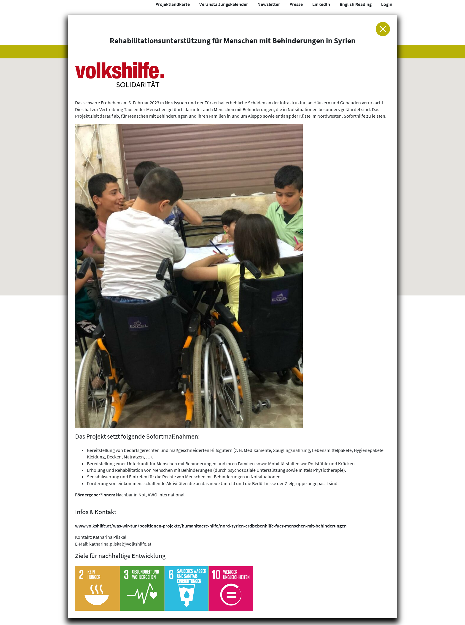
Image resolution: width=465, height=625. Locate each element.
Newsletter (268, 4)
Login (386, 4)
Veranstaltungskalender (223, 4)
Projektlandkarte (172, 4)
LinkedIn (321, 4)
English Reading (356, 4)
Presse (296, 4)
